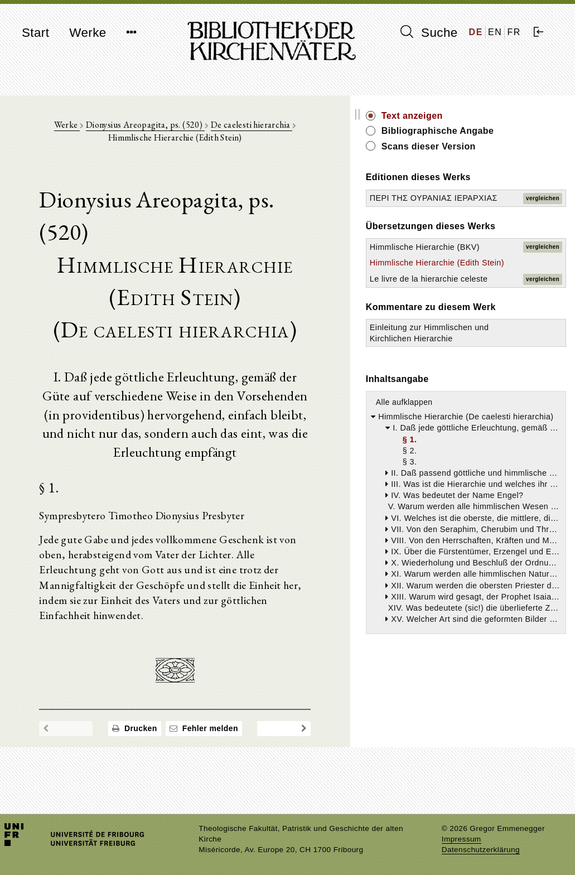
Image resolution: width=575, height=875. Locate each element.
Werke (87, 33)
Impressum (461, 839)
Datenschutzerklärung (481, 849)
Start (35, 33)
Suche (428, 32)
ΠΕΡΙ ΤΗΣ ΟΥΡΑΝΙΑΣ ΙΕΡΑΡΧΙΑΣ (472, 221)
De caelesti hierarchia (248, 129)
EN (495, 32)
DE (476, 32)
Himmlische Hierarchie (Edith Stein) (483, 331)
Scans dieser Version (510, 158)
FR (514, 32)
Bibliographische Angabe (501, 137)
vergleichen (542, 222)
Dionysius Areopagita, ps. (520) (142, 129)
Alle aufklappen (485, 539)
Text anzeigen (493, 115)
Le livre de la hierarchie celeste (475, 369)
